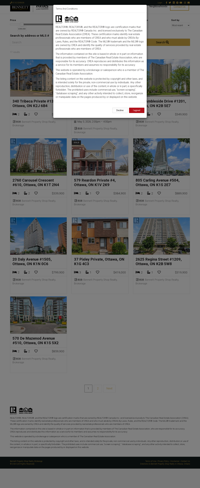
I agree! (136, 110)
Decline (120, 110)
